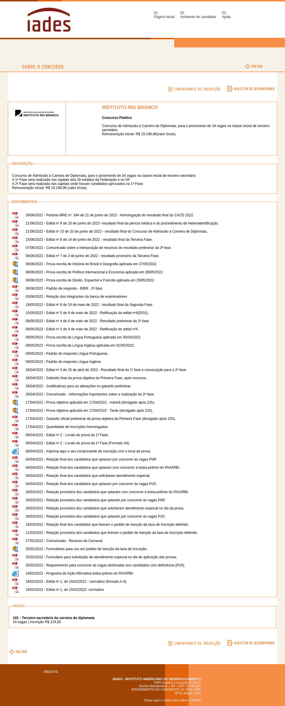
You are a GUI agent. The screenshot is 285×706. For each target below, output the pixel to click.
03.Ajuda (226, 15)
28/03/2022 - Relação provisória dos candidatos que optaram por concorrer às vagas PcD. (96, 516)
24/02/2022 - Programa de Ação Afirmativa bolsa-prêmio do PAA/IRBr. (80, 573)
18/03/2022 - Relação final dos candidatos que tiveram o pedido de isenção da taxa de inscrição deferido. (107, 525)
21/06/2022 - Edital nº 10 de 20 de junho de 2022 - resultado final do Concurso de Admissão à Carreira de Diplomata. (116, 231)
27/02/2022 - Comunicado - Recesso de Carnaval (64, 541)
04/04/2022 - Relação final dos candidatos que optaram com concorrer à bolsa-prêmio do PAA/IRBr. (103, 468)
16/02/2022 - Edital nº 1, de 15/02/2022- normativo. (65, 590)
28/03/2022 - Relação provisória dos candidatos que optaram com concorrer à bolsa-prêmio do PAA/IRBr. (107, 492)
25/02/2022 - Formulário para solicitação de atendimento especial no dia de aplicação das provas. (101, 557)
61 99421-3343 (188, 693)
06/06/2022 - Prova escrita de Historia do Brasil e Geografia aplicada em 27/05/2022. (91, 264)
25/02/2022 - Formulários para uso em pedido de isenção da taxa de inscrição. (86, 549)
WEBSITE (50, 671)
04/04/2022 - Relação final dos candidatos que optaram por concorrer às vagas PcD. (91, 484)
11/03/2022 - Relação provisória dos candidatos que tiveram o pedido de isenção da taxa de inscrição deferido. (112, 533)
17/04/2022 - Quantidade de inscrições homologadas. (67, 427)
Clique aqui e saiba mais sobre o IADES (172, 700)
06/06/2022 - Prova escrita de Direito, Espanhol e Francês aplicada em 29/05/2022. (90, 280)
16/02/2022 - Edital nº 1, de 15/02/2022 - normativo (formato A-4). (76, 582)
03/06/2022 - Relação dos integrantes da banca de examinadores (76, 297)
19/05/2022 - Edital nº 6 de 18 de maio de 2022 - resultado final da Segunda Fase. (89, 305)
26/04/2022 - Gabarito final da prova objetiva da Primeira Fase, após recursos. (86, 378)
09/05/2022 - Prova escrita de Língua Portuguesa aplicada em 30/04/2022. (83, 337)
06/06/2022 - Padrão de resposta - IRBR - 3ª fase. (64, 288)
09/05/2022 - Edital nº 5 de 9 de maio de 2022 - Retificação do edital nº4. (82, 329)
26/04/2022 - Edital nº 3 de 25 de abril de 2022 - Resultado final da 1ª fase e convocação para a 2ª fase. (106, 370)
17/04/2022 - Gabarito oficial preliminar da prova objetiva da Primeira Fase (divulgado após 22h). (101, 419)
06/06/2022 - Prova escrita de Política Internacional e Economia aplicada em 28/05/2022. (95, 272)
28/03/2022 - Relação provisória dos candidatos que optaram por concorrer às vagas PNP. (96, 500)
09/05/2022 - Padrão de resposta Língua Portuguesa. (67, 354)
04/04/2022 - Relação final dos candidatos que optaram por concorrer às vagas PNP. (91, 459)
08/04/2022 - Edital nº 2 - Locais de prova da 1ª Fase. (67, 435)
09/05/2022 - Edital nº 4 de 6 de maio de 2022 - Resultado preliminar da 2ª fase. (88, 321)
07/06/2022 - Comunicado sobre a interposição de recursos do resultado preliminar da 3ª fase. (99, 248)
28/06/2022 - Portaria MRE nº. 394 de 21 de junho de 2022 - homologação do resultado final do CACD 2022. (110, 215)
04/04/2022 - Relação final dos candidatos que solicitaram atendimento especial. (88, 476)
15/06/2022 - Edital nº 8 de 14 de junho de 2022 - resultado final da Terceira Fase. (89, 240)
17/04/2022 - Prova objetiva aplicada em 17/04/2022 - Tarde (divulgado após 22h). (89, 411)
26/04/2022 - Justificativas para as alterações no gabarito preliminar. (78, 386)
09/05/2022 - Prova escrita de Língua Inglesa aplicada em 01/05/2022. (80, 345)
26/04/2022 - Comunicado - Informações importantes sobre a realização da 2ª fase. (90, 394)
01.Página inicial (164, 15)
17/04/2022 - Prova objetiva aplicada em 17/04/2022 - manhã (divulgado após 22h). (90, 402)
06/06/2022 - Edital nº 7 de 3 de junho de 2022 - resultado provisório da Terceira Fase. (92, 256)
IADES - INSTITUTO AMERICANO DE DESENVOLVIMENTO (156, 679)
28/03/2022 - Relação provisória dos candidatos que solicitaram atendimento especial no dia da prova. (105, 508)
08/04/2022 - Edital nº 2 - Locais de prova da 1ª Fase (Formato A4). (78, 443)
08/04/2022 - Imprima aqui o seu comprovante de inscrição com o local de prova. (88, 451)
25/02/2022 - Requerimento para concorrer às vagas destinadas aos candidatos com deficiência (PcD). (105, 565)
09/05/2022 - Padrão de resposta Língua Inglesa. (64, 362)
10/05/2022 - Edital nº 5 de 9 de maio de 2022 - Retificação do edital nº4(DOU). (87, 313)
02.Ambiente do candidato (198, 15)
